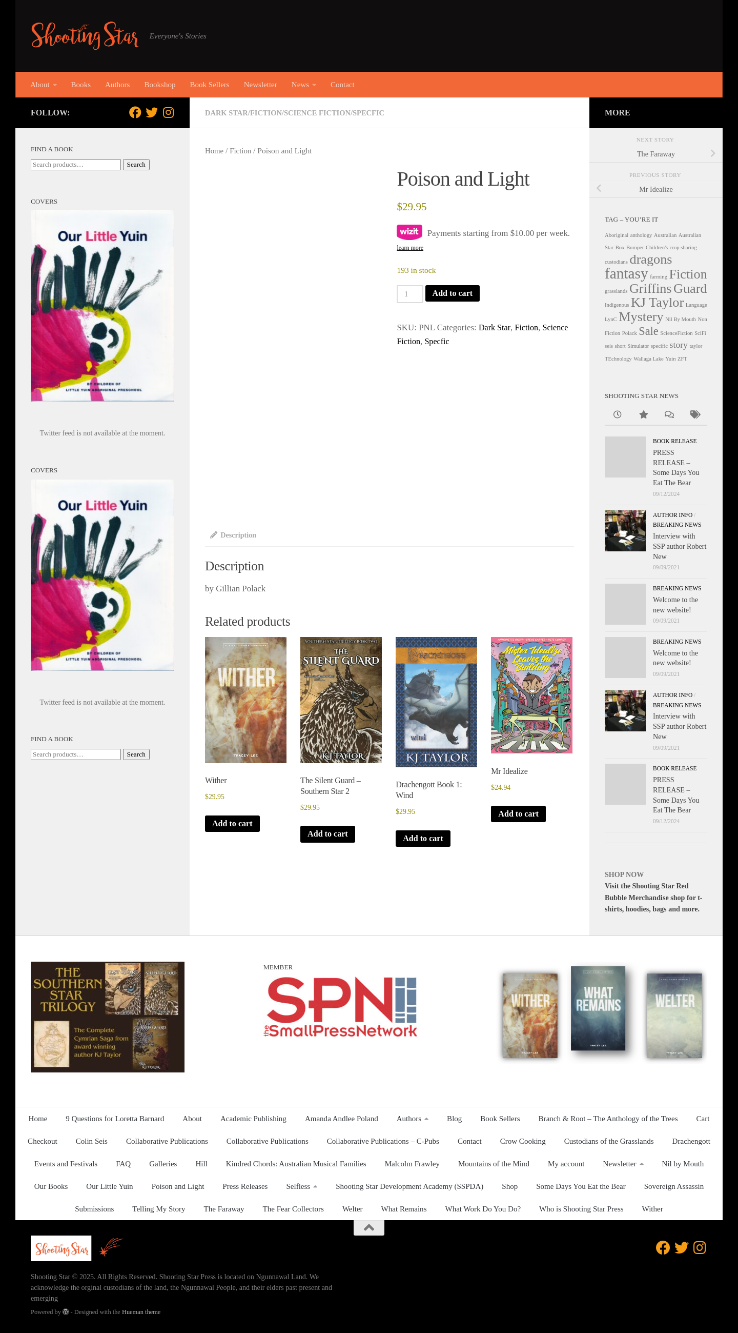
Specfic (374, 113)
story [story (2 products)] (679, 345)
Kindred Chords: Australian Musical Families (296, 1164)
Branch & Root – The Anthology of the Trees (608, 1119)
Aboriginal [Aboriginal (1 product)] (616, 235)
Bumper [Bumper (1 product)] (635, 247)
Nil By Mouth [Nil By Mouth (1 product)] (680, 319)
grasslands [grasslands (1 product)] (616, 291)
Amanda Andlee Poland (341, 1119)
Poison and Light (178, 1186)
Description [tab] (234, 535)
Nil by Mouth (683, 1164)
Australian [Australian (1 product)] (665, 235)
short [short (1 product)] (620, 346)
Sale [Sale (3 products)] (648, 331)
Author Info (672, 515)
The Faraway (224, 1209)
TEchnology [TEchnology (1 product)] (618, 359)
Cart (703, 1119)
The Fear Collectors (293, 1209)
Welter (352, 1209)
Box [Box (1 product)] (620, 247)
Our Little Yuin (109, 1186)
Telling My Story (158, 1209)
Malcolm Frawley (412, 1164)
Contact (343, 85)
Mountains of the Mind (493, 1164)
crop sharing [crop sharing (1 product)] (683, 247)
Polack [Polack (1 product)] (629, 333)
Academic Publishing (253, 1119)
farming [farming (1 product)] (658, 277)
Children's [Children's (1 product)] (657, 247)
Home (214, 150)
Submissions (94, 1209)
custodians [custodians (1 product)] (616, 262)
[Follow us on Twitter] (152, 112)
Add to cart (455, 293)
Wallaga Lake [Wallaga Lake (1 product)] (648, 359)
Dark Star (227, 113)
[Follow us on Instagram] (168, 112)
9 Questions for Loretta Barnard (115, 1119)
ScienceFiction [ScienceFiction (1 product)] (676, 333)
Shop (510, 1186)
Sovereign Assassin (674, 1186)
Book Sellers (209, 85)
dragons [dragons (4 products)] (651, 259)
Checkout (42, 1141)
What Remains (404, 1209)
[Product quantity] (410, 294)
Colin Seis (92, 1141)
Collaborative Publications (167, 1141)
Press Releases (245, 1186)
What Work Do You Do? (483, 1209)
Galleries (163, 1164)
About (40, 85)
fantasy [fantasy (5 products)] (626, 273)
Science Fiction (321, 113)
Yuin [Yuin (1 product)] (670, 359)
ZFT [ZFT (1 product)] (682, 359)
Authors (117, 85)
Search (136, 164)
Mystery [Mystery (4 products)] (641, 316)
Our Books (51, 1186)
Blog (454, 1119)
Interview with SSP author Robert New (679, 546)
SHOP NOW (624, 874)
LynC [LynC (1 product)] (611, 319)
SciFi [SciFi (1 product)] (700, 333)
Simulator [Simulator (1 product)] (638, 346)
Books (81, 85)
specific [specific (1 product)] (659, 346)
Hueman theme (141, 1312)
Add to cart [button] (233, 826)
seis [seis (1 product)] (609, 346)
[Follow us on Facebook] (135, 112)
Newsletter (260, 85)
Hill (201, 1164)
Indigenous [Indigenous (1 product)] (617, 305)
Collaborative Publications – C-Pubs (383, 1141)
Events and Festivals (66, 1164)
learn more (410, 247)
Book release (674, 441)
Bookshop (159, 85)
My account (566, 1164)
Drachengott (691, 1141)
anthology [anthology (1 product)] (641, 235)
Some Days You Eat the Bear (581, 1186)
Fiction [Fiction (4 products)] (688, 274)
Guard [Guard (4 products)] (690, 288)
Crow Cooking (523, 1141)
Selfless (298, 1186)
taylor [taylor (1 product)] (695, 346)
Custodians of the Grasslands (609, 1141)
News (300, 85)
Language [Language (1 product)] (696, 305)
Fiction (268, 113)
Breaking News (677, 525)
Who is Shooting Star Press (581, 1209)
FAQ (123, 1164)
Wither (652, 1209)
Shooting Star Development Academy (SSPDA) (409, 1186)
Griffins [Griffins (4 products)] (650, 288)
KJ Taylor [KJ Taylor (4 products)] (657, 302)
